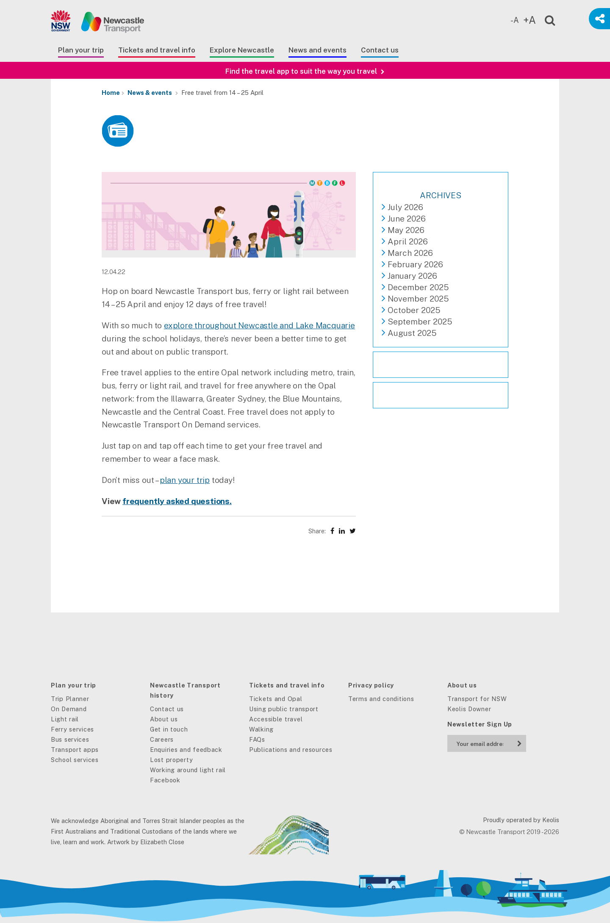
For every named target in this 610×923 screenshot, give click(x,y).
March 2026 (410, 253)
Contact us (380, 50)
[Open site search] (544, 18)
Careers (162, 739)
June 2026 (407, 218)
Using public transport (284, 708)
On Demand (68, 708)
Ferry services (72, 729)
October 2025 (414, 310)
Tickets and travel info (156, 50)
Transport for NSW (477, 698)
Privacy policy (371, 685)
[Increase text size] (531, 20)
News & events (150, 92)
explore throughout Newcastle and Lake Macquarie (259, 325)
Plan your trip (81, 50)
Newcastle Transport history (185, 690)
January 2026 (412, 275)
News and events (317, 50)
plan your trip (185, 480)
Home (111, 92)
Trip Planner (70, 698)
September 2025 (420, 321)
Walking (261, 729)
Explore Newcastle (242, 50)
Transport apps (75, 749)
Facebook (165, 780)
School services (75, 759)
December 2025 (418, 287)
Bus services (70, 739)
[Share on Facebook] (332, 531)
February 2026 (415, 264)
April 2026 (408, 241)
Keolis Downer (469, 708)
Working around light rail (188, 769)
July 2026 (405, 207)
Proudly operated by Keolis (521, 819)
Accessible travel (275, 719)
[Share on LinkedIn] (342, 531)
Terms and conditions (381, 698)
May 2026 (406, 230)
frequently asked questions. (177, 501)
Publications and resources (291, 749)
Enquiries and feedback (186, 749)
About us (164, 719)
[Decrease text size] (516, 20)
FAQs (257, 739)
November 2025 (418, 298)
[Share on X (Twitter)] (352, 531)
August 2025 (412, 333)
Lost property (171, 759)
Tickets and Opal (275, 698)
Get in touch (169, 729)
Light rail (65, 719)
